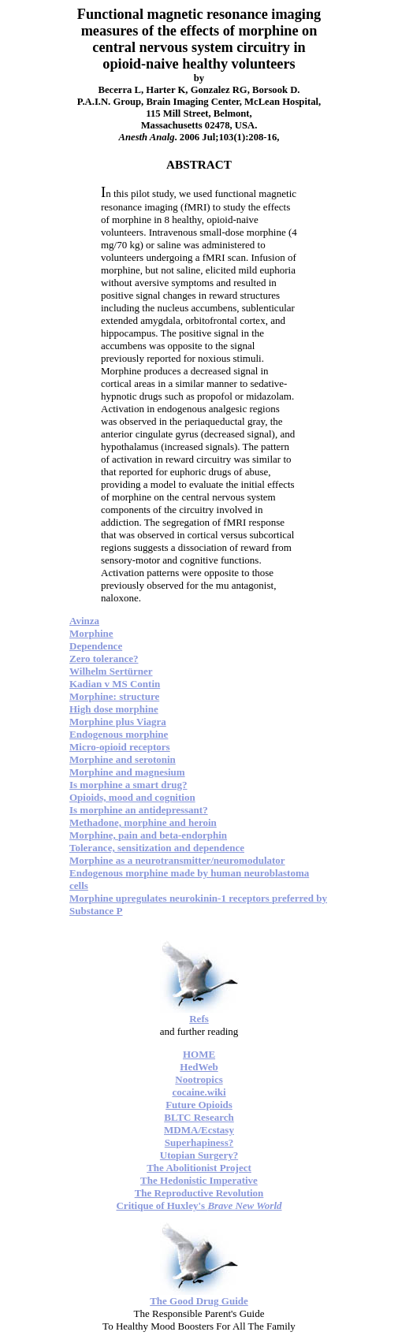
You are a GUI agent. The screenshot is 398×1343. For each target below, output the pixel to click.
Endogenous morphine (118, 734)
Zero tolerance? (103, 658)
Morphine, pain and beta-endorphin (148, 835)
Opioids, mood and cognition (132, 797)
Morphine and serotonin (122, 759)
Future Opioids (199, 1104)
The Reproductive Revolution (199, 1193)
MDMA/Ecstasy (199, 1130)
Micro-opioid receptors (119, 747)
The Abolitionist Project (199, 1168)
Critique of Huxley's (198, 1205)
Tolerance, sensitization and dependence (156, 848)
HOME (199, 1054)
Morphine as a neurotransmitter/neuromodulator (177, 860)
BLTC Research (198, 1117)
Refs (199, 1019)
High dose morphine (113, 709)
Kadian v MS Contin (114, 684)
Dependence (95, 646)
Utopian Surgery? (199, 1155)
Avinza (84, 621)
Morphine (91, 633)
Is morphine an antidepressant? (138, 810)
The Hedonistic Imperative (199, 1180)
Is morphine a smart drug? (128, 785)
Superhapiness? (199, 1142)
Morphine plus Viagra (117, 721)
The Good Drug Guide (199, 1301)
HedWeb (199, 1067)
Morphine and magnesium (127, 772)
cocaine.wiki (198, 1092)
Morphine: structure (114, 696)
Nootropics (198, 1079)
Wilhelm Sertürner (111, 671)
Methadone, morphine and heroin (143, 822)
